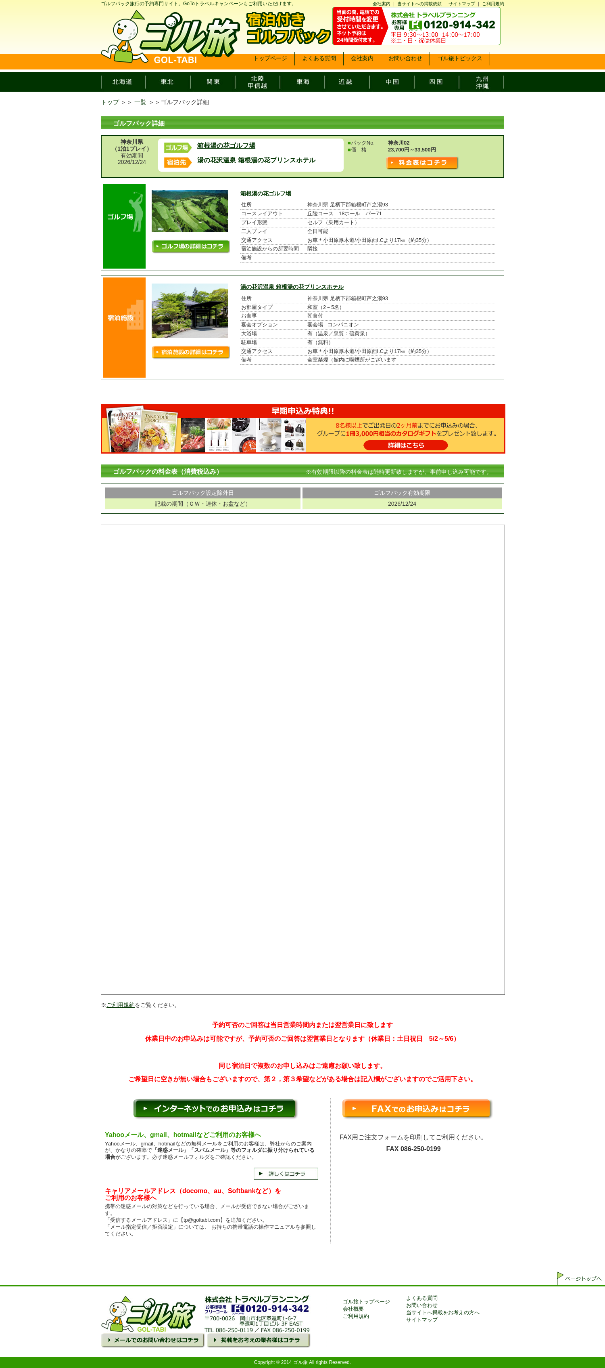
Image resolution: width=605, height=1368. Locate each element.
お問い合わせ (422, 1305)
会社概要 (353, 1309)
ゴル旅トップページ (366, 1302)
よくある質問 (422, 1298)
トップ (110, 102)
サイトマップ (462, 3)
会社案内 (381, 3)
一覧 (140, 102)
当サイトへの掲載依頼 (419, 3)
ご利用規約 (493, 3)
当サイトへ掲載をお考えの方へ (443, 1312)
